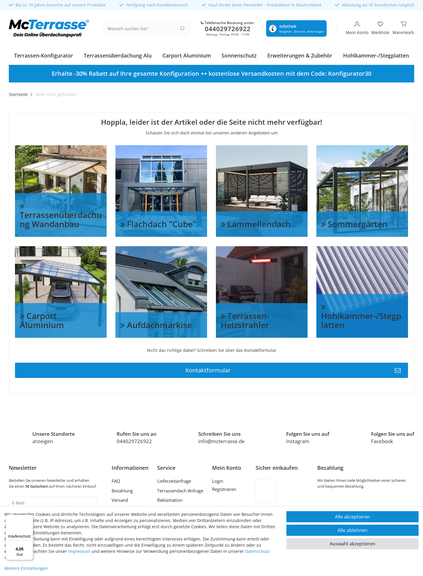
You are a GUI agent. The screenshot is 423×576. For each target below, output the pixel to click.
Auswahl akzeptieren (352, 543)
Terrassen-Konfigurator (43, 53)
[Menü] (29, 518)
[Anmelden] (226, 480)
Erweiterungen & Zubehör (299, 53)
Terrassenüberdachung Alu (118, 53)
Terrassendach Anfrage (180, 488)
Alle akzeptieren (352, 516)
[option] (211, 72)
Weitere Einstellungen (26, 568)
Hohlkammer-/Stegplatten (376, 53)
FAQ (116, 479)
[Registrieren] (226, 488)
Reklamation (169, 498)
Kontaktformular (293, 368)
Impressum (79, 551)
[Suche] (182, 27)
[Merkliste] (380, 27)
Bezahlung (122, 488)
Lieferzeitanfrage (174, 479)
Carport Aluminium (186, 53)
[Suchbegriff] (143, 27)
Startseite (18, 92)
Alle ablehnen (352, 530)
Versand (120, 498)
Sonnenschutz (239, 53)
